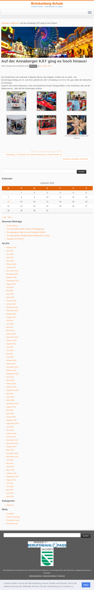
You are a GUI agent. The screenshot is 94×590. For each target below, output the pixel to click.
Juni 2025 (10, 254)
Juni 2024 (10, 287)
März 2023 (10, 330)
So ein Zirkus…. (13, 226)
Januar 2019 (11, 417)
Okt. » (10, 217)
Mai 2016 (9, 463)
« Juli (4, 217)
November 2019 (12, 403)
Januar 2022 (11, 364)
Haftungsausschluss (35, 576)
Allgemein (15, 23)
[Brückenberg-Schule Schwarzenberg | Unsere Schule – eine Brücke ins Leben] (47, 4)
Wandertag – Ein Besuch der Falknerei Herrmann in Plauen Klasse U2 (33, 155)
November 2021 (12, 367)
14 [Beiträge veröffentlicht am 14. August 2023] (8, 202)
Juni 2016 (10, 460)
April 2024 (10, 294)
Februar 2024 (11, 301)
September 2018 (12, 423)
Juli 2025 (9, 251)
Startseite (5, 23)
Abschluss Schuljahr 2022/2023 (76, 159)
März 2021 (10, 380)
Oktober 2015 (11, 473)
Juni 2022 (10, 350)
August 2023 (11, 317)
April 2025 (10, 261)
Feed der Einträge (13, 517)
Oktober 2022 (11, 340)
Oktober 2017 (11, 447)
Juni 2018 (10, 427)
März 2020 (10, 400)
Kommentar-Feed (12, 520)
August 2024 (11, 284)
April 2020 (10, 397)
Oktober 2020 (11, 387)
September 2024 (12, 281)
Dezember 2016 (12, 453)
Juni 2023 (10, 324)
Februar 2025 (11, 264)
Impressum (61, 576)
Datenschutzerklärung (50, 576)
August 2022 (11, 344)
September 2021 (12, 374)
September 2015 (12, 477)
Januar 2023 (11, 334)
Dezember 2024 (12, 271)
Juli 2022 (9, 347)
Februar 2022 (11, 360)
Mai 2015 (9, 490)
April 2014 (10, 496)
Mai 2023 (9, 327)
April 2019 (10, 413)
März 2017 (10, 450)
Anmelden (10, 514)
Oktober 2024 (11, 277)
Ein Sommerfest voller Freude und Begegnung (25, 229)
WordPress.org (11, 524)
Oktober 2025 (11, 247)
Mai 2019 (9, 410)
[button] (74, 586)
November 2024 (12, 274)
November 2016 (12, 457)
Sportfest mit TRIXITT (15, 239)
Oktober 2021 (11, 370)
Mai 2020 (9, 394)
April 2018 (10, 430)
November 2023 (12, 311)
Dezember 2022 (12, 337)
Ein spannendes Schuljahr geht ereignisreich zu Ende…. (29, 236)
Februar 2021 (11, 384)
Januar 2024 (11, 304)
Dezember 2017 (12, 440)
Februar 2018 (11, 433)
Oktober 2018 (11, 420)
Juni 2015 (10, 486)
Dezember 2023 (12, 307)
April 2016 (10, 467)
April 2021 (10, 377)
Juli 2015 (9, 483)
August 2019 (11, 407)
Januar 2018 (11, 437)
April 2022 (10, 357)
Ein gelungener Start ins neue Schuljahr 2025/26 (26, 232)
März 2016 (10, 470)
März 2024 (10, 297)
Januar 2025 (11, 267)
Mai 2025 (9, 257)
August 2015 (11, 480)
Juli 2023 (9, 320)
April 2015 (10, 493)
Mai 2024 (9, 291)
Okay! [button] (86, 585)
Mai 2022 (9, 354)
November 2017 (12, 443)
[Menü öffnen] (90, 13)
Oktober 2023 (11, 314)
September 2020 (12, 390)
